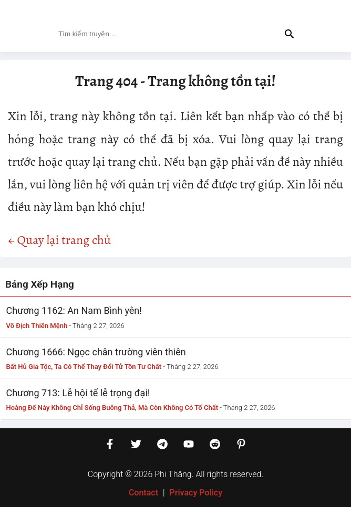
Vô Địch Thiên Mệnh (37, 326)
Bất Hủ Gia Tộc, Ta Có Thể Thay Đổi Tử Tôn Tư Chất (84, 367)
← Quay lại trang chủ (59, 239)
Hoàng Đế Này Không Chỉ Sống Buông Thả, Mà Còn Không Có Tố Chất (112, 407)
